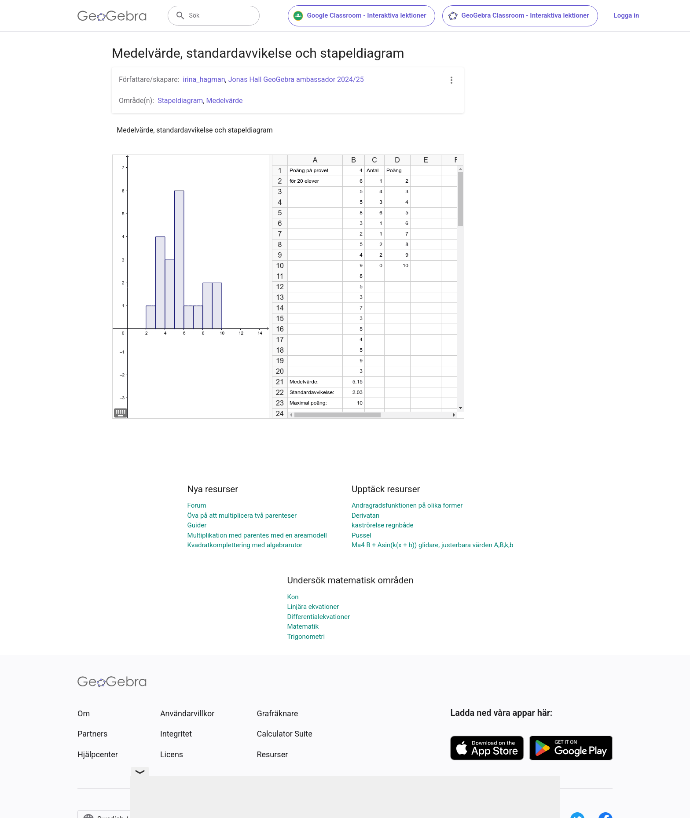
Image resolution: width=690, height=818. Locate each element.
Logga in (626, 15)
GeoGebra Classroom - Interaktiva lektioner (518, 16)
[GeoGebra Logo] (112, 16)
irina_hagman (204, 79)
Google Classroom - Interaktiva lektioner (359, 16)
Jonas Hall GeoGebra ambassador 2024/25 (296, 79)
